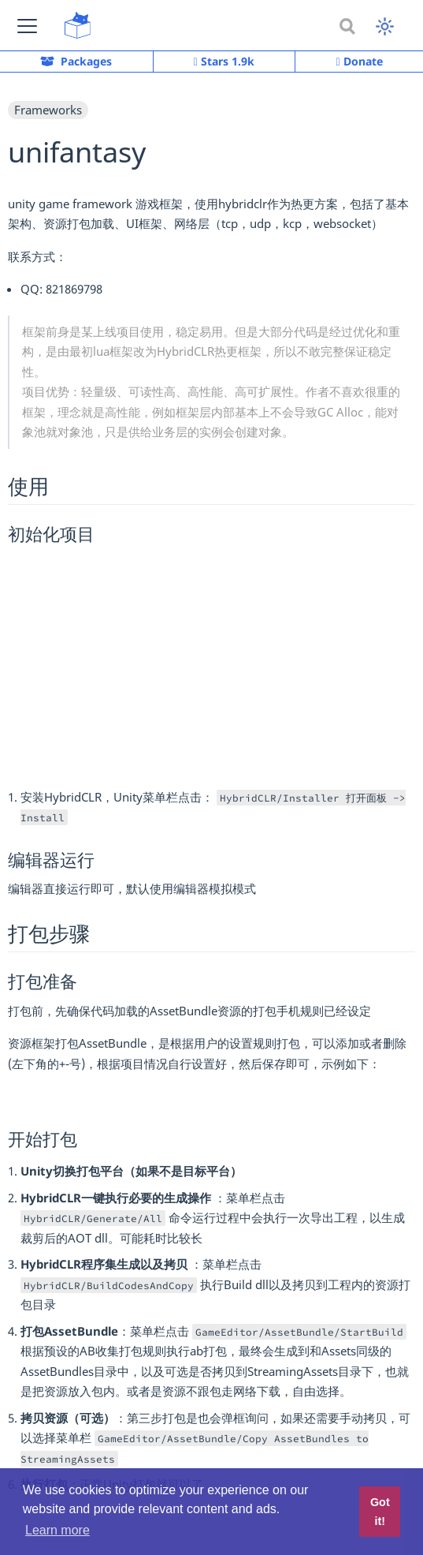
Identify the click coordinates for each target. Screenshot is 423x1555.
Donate (359, 61)
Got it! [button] (380, 1511)
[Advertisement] (211, 664)
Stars (224, 61)
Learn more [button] (57, 1530)
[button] (27, 25)
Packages (76, 61)
